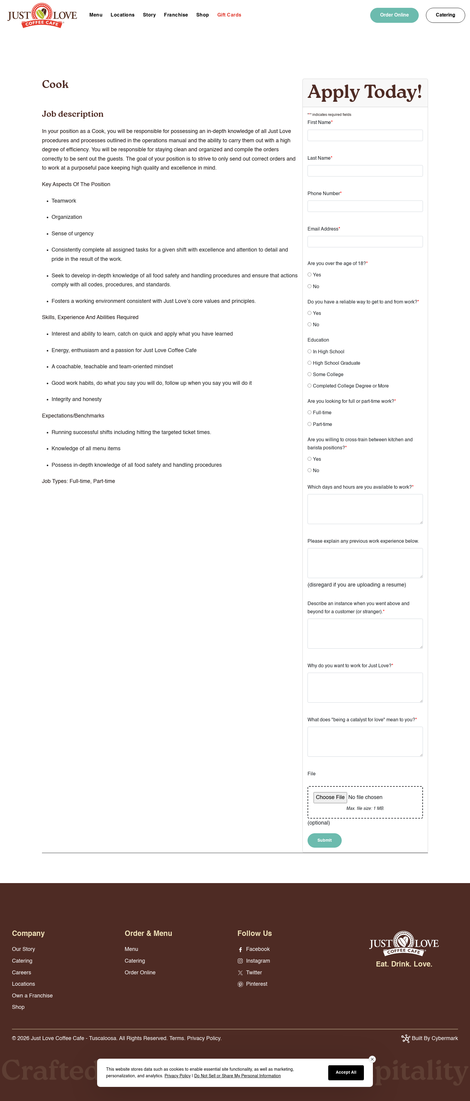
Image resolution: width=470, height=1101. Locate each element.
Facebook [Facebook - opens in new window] (253, 949)
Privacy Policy (178, 1076)
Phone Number (325, 194)
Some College (328, 375)
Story (149, 15)
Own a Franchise (32, 996)
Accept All (346, 1072)
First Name (320, 122)
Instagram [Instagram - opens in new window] (253, 961)
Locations (123, 15)
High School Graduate (336, 363)
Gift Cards (229, 15)
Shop (202, 15)
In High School (328, 352)
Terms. (177, 1038)
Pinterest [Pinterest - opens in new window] (252, 984)
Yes (317, 275)
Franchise (176, 15)
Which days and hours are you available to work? (361, 487)
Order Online (394, 15)
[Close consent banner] (372, 1059)
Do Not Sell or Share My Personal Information (237, 1076)
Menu (96, 15)
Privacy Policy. (204, 1038)
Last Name (320, 158)
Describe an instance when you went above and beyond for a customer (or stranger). (358, 608)
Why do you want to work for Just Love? (350, 666)
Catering (445, 15)
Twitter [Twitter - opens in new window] (249, 973)
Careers (21, 973)
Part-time (322, 424)
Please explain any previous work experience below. (363, 541)
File (312, 774)
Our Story (23, 949)
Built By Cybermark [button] (429, 1038)
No (316, 287)
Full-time (322, 413)
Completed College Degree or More (351, 386)
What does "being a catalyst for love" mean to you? (362, 720)
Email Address (324, 229)
